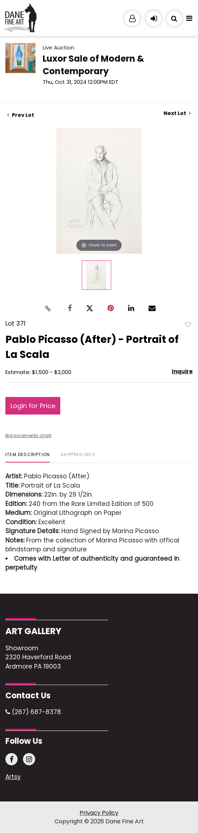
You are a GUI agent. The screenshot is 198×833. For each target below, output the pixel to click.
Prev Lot (20, 115)
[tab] (27, 457)
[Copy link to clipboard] (48, 308)
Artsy (13, 777)
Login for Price (32, 405)
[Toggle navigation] (189, 20)
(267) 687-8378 (33, 712)
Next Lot (177, 113)
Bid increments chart (28, 435)
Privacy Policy (99, 813)
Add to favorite (188, 324)
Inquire (182, 371)
